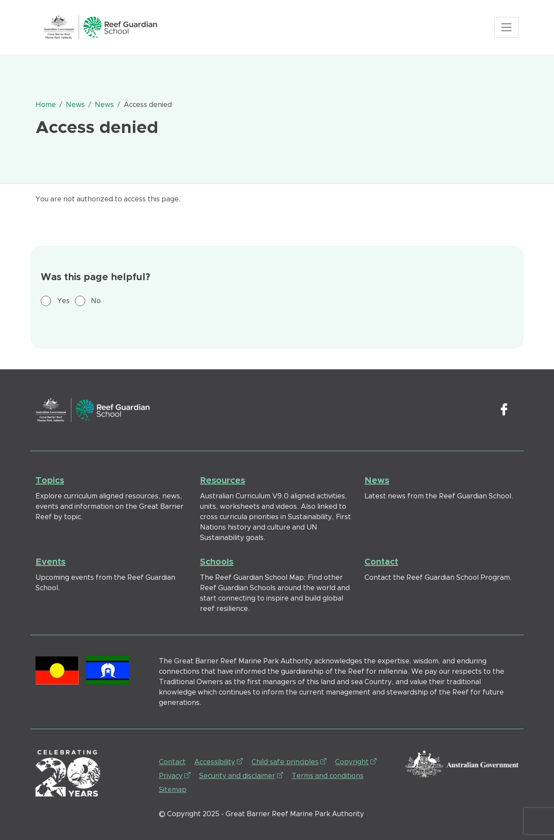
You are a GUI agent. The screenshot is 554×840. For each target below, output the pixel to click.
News (75, 104)
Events (50, 562)
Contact (381, 562)
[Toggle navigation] (506, 27)
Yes (63, 300)
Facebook (504, 410)
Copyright (356, 761)
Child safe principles (288, 761)
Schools (216, 562)
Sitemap (173, 789)
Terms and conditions (328, 775)
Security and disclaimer (241, 775)
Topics (49, 480)
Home (45, 104)
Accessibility (218, 761)
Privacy (174, 775)
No (96, 300)
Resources (222, 480)
